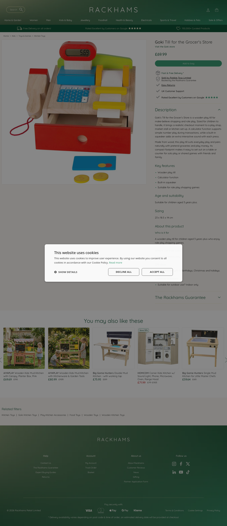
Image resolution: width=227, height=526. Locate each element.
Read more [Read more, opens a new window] (115, 262)
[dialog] (113, 263)
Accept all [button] (157, 271)
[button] (65, 272)
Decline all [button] (124, 271)
